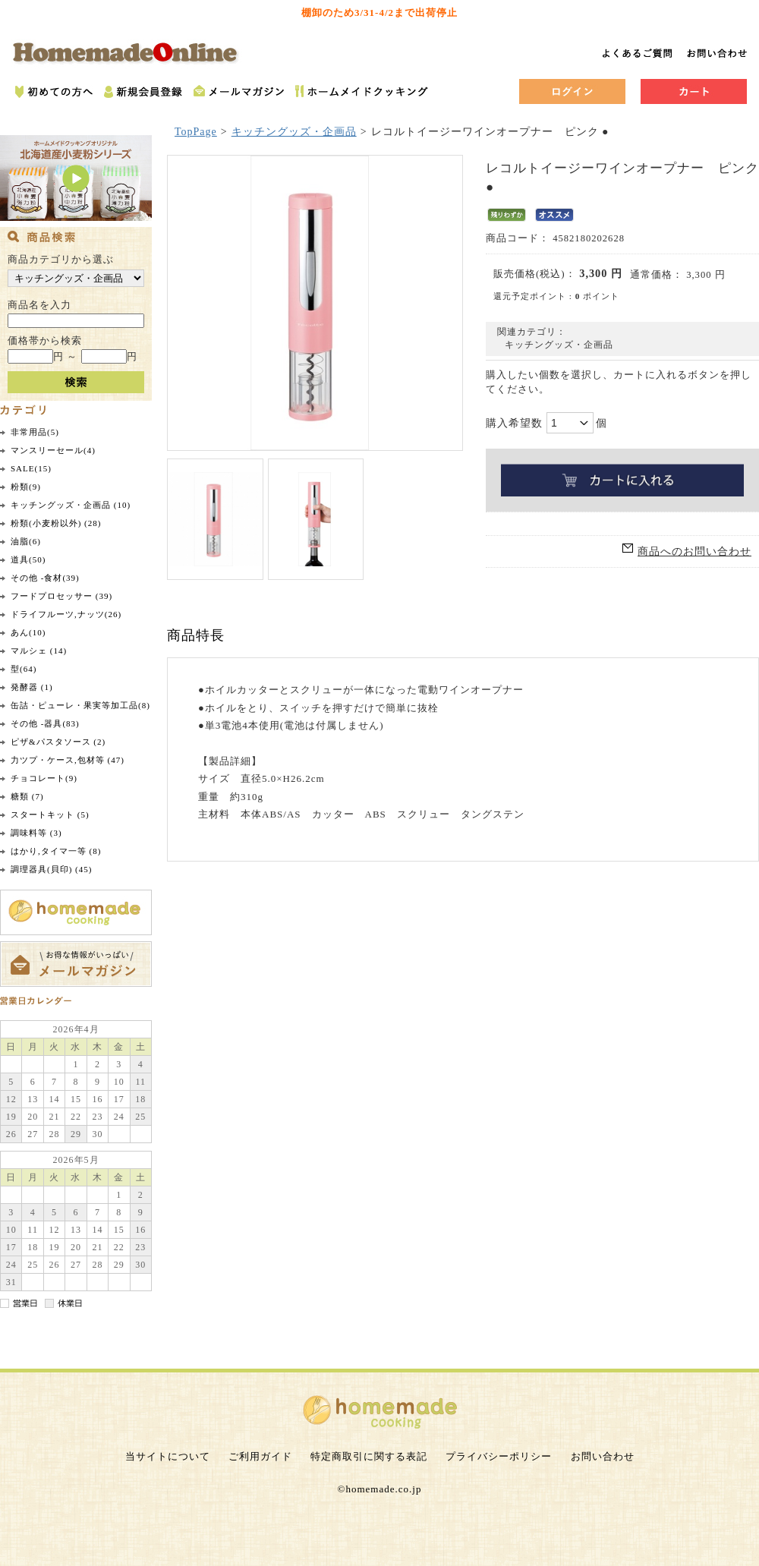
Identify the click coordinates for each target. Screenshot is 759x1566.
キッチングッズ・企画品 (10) (71, 504)
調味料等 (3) (36, 832)
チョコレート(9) (44, 778)
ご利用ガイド (260, 1456)
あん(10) (28, 632)
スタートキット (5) (50, 814)
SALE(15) (31, 468)
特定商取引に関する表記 (368, 1456)
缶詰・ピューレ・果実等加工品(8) (80, 705)
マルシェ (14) (39, 650)
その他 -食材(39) (45, 577)
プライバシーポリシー (499, 1456)
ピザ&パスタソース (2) (58, 741)
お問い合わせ (603, 1456)
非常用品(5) (35, 431)
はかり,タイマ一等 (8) (56, 850)
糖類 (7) (27, 796)
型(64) (23, 668)
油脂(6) (26, 541)
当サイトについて (167, 1456)
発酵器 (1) (32, 687)
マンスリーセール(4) (53, 450)
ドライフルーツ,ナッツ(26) (66, 614)
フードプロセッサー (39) (61, 595)
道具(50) (28, 559)
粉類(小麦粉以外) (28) (56, 523)
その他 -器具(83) (45, 723)
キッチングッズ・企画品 (294, 131)
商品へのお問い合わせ (694, 551)
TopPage (196, 131)
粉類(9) (26, 486)
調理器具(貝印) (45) (51, 869)
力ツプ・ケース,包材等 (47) (67, 759)
